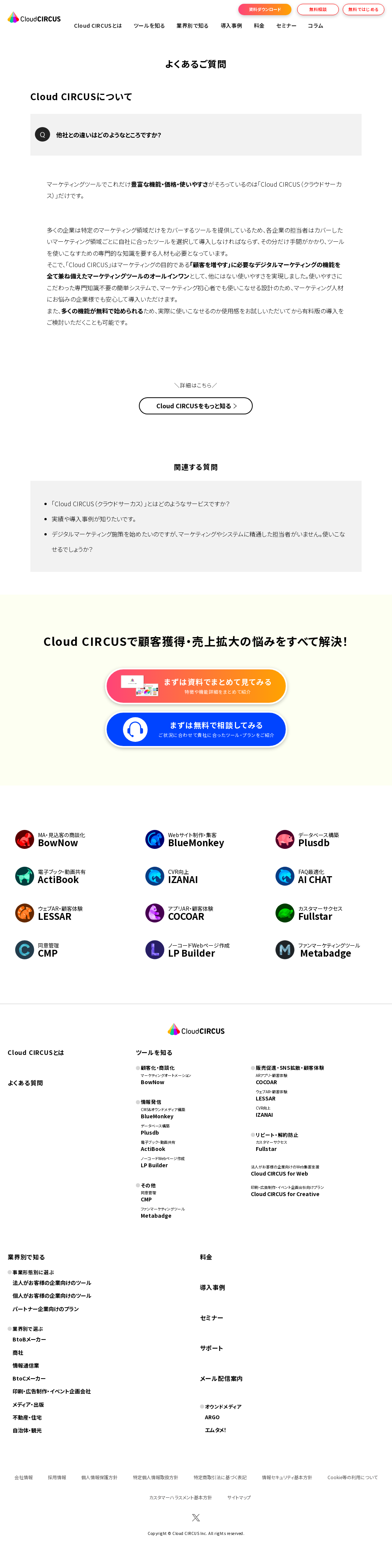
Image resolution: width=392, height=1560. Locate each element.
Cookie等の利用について (352, 1477)
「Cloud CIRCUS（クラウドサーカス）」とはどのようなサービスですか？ (141, 503)
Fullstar (266, 1148)
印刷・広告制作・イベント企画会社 (52, 1391)
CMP (146, 1199)
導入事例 (231, 25)
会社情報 (23, 1477)
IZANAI (264, 1114)
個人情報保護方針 (99, 1477)
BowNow (152, 1082)
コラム (315, 25)
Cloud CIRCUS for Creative (285, 1194)
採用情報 (57, 1477)
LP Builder (154, 1165)
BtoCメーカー (29, 1378)
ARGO (212, 1417)
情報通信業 (26, 1365)
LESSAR (266, 1098)
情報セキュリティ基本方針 (287, 1477)
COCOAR (266, 1082)
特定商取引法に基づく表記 (220, 1477)
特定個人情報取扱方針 (155, 1477)
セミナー (212, 1317)
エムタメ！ (216, 1430)
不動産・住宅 (27, 1417)
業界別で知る (192, 25)
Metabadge (156, 1215)
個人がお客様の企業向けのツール (52, 1295)
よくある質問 (25, 1082)
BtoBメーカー (29, 1339)
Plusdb (150, 1132)
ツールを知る (149, 25)
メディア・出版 (28, 1404)
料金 (259, 25)
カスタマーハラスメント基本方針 (180, 1497)
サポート (212, 1347)
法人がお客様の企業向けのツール (52, 1282)
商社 (18, 1352)
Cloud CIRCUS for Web (279, 1173)
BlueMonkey (157, 1116)
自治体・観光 (27, 1430)
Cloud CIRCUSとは (98, 25)
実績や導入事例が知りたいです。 (94, 518)
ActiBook (153, 1148)
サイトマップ (239, 1497)
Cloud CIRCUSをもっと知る (193, 405)
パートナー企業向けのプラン (46, 1309)
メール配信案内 (222, 1378)
